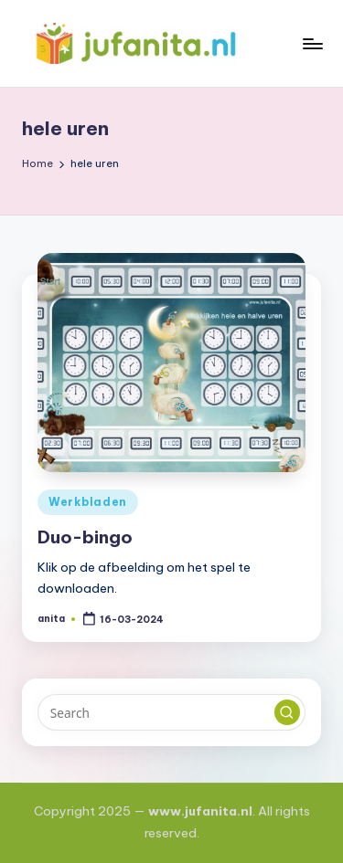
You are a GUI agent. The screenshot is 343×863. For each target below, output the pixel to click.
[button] (287, 712)
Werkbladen (87, 502)
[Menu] (312, 43)
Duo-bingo (85, 537)
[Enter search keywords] (171, 712)
